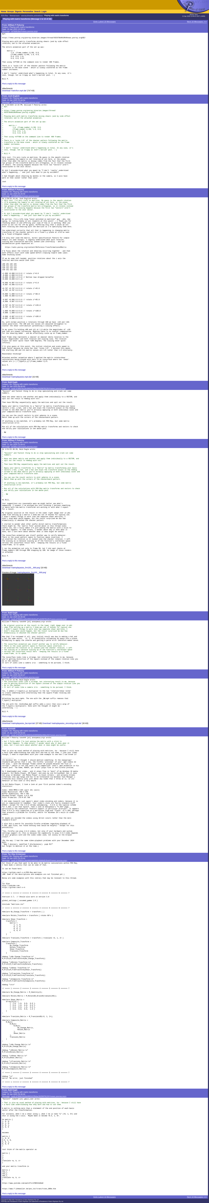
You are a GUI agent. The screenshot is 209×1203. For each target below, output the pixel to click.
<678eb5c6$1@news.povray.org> (25, 102)
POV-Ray (4, 15)
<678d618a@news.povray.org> (24, 31)
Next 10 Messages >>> (197, 22)
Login (44, 11)
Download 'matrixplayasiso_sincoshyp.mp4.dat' (62, 723)
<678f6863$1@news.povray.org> (25, 196)
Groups (10, 11)
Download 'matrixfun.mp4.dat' (14, 91)
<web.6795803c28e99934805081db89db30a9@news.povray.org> (39, 860)
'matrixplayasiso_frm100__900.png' (31, 572)
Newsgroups (15, 15)
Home (3, 11)
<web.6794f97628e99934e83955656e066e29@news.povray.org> (38, 735)
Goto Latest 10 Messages (104, 22)
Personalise (28, 11)
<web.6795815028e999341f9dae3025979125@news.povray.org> (39, 1096)
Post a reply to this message (14, 84)
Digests (18, 11)
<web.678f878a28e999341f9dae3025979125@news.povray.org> (38, 389)
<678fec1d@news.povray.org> (24, 447)
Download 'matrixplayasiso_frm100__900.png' (21, 568)
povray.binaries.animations (32, 15)
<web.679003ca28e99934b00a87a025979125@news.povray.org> (39, 619)
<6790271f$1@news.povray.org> (25, 677)
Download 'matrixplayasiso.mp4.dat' (17, 377)
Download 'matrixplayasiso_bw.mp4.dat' (18, 723)
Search (37, 11)
